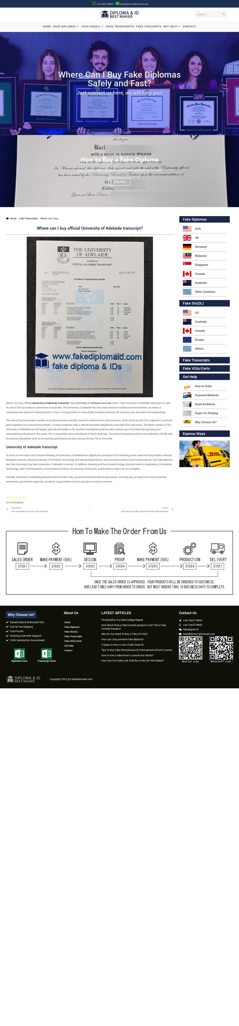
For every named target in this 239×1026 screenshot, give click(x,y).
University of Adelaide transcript (93, 403)
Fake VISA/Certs (196, 369)
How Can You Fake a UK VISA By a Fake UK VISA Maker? (132, 661)
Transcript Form (46, 661)
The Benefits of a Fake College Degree (122, 620)
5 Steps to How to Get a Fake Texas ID (122, 645)
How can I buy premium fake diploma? (122, 639)
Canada (194, 274)
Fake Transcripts (28, 219)
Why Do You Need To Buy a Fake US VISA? (124, 634)
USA (192, 229)
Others (193, 349)
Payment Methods (201, 396)
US (191, 313)
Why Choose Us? (200, 423)
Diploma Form (19, 661)
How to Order (197, 387)
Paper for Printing (200, 414)
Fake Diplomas (195, 220)
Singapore (195, 265)
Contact (68, 650)
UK (191, 238)
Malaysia (195, 256)
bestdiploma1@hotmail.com (134, 4)
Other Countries (199, 292)
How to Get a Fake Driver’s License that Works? (127, 655)
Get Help (68, 646)
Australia (195, 283)
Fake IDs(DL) (193, 304)
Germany (195, 247)
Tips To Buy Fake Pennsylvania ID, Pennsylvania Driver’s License (136, 650)
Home (11, 219)
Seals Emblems (199, 405)
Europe (193, 340)
